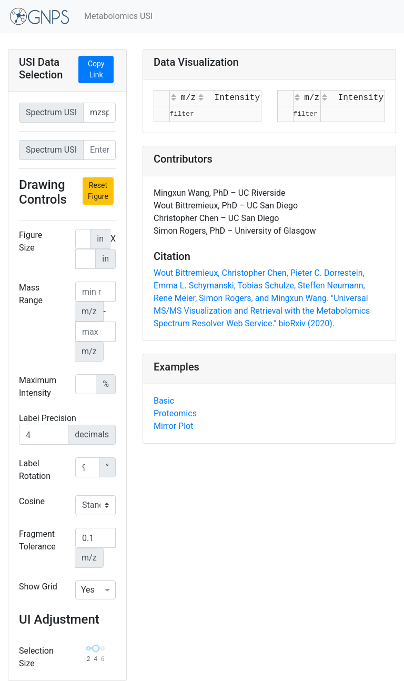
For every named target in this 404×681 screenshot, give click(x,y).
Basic (164, 401)
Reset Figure (98, 191)
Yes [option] (88, 590)
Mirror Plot (173, 426)
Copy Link (96, 69)
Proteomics (175, 413)
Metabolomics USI (118, 16)
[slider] (95, 648)
